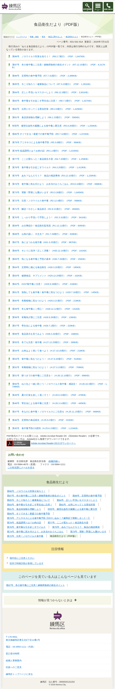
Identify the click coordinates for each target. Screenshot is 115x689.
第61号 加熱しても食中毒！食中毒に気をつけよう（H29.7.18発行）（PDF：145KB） (56, 292)
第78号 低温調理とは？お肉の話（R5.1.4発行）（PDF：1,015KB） (46, 150)
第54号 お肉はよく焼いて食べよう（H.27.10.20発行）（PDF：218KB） (49, 350)
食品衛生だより (72, 37)
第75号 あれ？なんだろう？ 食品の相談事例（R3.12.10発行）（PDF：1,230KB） (55, 175)
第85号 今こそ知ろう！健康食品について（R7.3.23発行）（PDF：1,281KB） (52, 84)
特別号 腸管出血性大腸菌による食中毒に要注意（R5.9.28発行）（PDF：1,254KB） (55, 125)
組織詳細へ (54, 461)
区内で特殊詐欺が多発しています (26, 563)
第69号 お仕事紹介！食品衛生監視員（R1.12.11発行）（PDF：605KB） (49, 225)
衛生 (43, 37)
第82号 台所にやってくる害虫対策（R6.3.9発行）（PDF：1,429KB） (48, 109)
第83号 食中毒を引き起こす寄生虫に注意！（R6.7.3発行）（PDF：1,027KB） (52, 100)
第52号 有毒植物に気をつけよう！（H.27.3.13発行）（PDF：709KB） (48, 367)
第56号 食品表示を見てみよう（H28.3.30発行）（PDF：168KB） (46, 334)
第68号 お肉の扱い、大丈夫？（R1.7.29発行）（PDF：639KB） (45, 234)
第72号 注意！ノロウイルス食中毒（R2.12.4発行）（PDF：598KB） (47, 200)
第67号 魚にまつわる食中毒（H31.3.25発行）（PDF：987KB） (45, 242)
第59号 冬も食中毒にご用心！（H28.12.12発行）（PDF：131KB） (46, 309)
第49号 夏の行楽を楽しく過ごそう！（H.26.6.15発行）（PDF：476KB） (49, 395)
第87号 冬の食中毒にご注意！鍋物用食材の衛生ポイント (35, 585)
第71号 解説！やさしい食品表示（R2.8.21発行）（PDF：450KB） (46, 209)
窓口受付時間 (12, 653)
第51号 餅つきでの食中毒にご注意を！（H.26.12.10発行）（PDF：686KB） (51, 375)
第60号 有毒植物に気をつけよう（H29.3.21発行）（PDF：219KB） (47, 300)
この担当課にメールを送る (20, 467)
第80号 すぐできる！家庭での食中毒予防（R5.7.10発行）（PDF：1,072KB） (51, 134)
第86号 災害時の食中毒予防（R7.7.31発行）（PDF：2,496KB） (45, 75)
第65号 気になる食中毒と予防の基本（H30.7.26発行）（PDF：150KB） (49, 259)
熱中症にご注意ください (22, 558)
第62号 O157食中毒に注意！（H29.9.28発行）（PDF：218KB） (45, 284)
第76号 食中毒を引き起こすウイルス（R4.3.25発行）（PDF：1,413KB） (49, 167)
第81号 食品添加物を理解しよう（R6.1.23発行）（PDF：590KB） (46, 117)
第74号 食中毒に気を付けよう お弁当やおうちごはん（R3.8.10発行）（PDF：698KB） (58, 184)
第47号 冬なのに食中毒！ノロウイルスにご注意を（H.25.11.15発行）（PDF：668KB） (57, 411)
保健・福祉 (34, 37)
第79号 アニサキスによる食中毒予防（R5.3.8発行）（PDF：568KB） (47, 142)
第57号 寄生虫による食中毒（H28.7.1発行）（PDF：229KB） (44, 325)
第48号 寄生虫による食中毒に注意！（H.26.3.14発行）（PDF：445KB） (49, 403)
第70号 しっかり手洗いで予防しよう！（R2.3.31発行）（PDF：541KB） (50, 217)
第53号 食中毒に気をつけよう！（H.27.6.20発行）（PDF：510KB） (47, 359)
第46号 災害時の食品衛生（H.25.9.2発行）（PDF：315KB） (43, 420)
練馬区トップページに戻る (19, 674)
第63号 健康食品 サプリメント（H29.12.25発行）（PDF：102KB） (48, 275)
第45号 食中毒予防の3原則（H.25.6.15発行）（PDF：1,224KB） (45, 428)
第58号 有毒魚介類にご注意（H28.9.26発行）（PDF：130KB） (45, 317)
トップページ (21, 37)
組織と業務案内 (14, 660)
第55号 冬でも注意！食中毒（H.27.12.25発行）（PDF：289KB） (46, 342)
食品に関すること (55, 37)
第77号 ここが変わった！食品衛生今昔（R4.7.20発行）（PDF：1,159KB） (51, 159)
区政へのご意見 (14, 667)
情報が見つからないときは (55, 600)
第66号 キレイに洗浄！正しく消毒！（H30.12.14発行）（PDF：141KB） (50, 250)
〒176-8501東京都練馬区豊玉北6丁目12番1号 (23, 638)
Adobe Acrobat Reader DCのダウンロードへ (41, 443)
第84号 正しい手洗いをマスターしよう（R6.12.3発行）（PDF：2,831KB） (51, 92)
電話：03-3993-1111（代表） (20, 647)
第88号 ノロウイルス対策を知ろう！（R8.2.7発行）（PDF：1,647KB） (49, 56)
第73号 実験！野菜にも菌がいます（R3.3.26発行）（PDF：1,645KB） (48, 192)
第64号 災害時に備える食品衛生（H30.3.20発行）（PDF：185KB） (47, 267)
